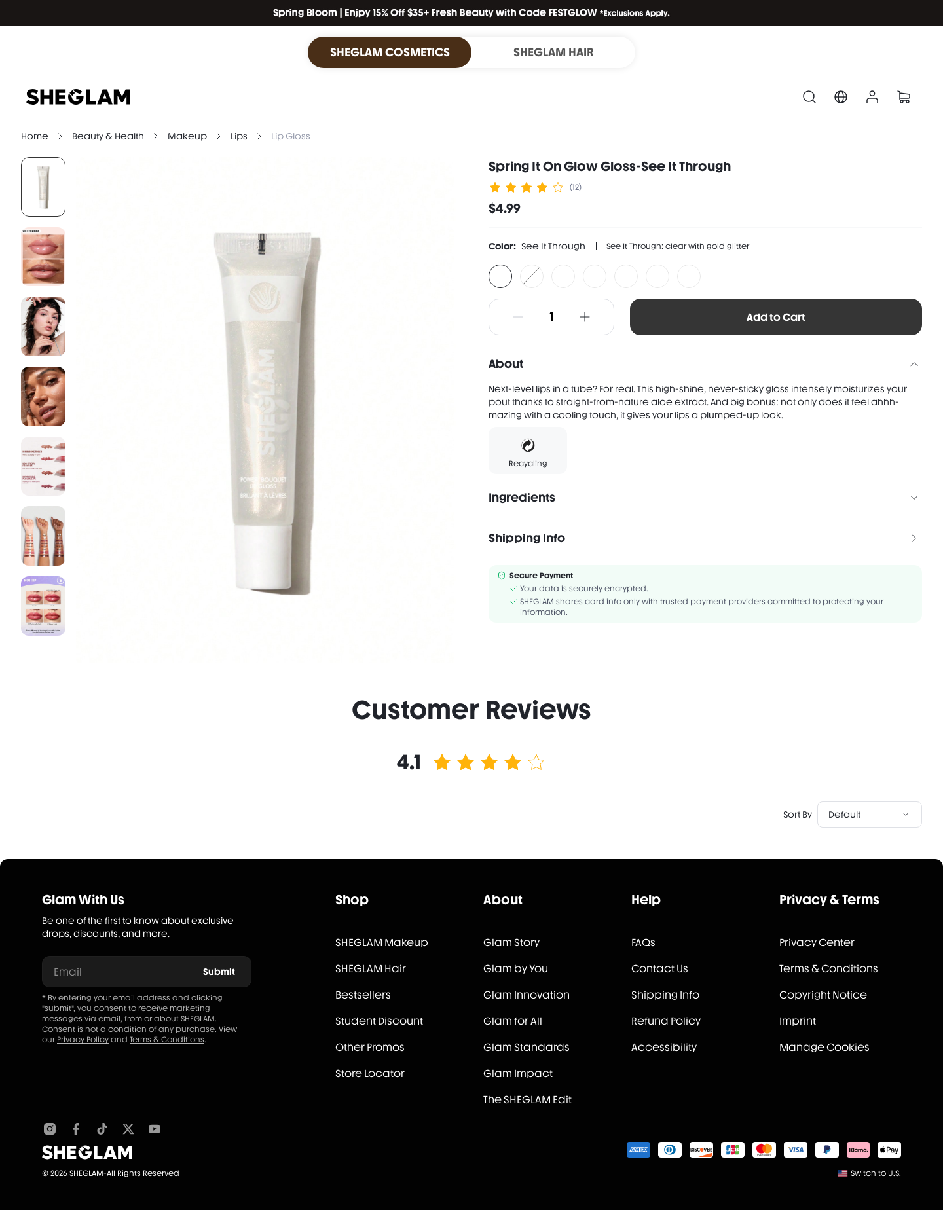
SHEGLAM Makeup (381, 942)
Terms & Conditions (167, 1039)
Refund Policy (666, 1021)
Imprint (797, 1021)
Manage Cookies (824, 1047)
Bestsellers (363, 995)
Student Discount (379, 1021)
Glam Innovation (526, 995)
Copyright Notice (823, 995)
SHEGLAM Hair (370, 968)
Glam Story (511, 942)
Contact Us (659, 968)
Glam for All (512, 1021)
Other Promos (370, 1047)
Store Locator (370, 1073)
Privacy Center (817, 942)
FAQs (643, 942)
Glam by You (515, 968)
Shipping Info (665, 995)
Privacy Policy (83, 1039)
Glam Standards (526, 1047)
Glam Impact (518, 1073)
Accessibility (664, 1047)
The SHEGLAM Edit (527, 1099)
